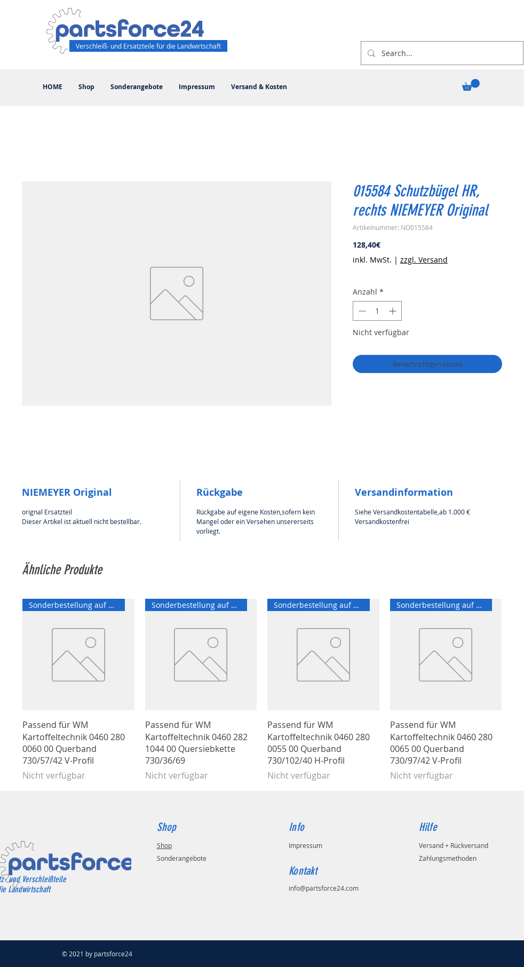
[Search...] (441, 53)
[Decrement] (361, 311)
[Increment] (393, 311)
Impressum (305, 845)
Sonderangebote (182, 858)
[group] (262, 690)
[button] (471, 85)
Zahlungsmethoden (448, 858)
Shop (164, 845)
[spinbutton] (377, 311)
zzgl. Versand (424, 260)
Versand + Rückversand (453, 845)
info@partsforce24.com (324, 888)
